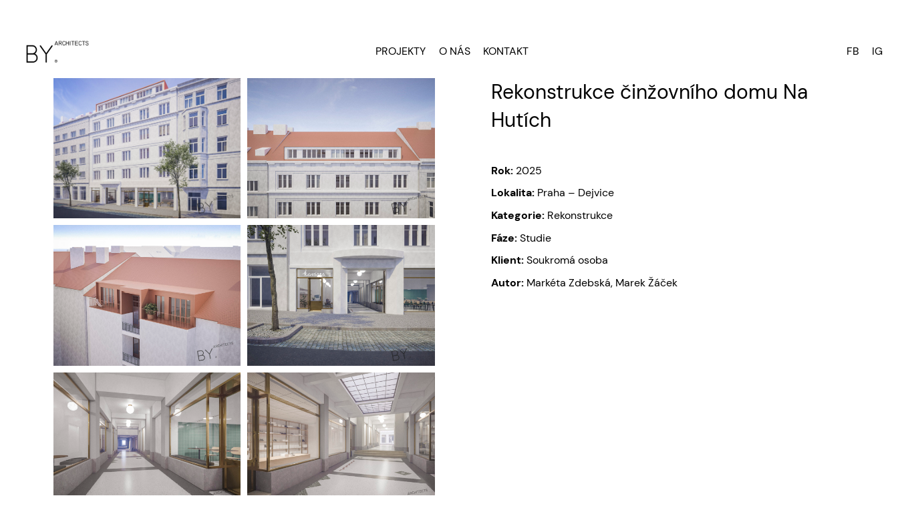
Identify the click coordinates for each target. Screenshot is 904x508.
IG (877, 51)
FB (853, 51)
